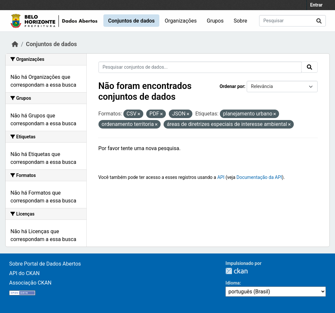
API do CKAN (24, 273)
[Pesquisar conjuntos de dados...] (292, 20)
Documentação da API (259, 177)
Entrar (316, 5)
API (220, 177)
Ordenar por (232, 86)
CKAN (236, 271)
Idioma (232, 283)
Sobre (240, 21)
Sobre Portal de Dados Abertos (45, 264)
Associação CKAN (30, 283)
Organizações (181, 21)
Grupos (215, 21)
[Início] (15, 44)
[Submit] (319, 20)
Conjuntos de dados (131, 21)
